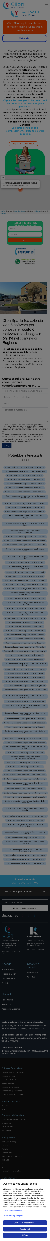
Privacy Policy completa (13, 1215)
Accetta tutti (25, 1229)
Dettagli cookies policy (13, 1210)
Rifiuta (25, 1235)
